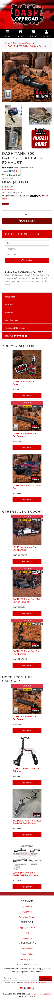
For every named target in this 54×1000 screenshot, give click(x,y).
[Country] (27, 248)
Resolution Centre (27, 917)
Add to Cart (27, 220)
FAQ (27, 933)
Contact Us (27, 938)
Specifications (11, 320)
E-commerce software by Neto (40, 994)
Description (10, 297)
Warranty (9, 304)
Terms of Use (27, 949)
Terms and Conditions (15, 328)
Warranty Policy (27, 959)
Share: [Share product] (10, 171)
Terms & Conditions (30, 982)
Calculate (26, 260)
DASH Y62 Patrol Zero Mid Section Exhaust (26, 600)
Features (9, 312)
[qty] (27, 243)
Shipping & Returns (27, 927)
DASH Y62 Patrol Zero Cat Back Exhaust (26, 652)
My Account (27, 906)
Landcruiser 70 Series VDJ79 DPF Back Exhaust (26, 874)
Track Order (27, 912)
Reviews (16, 336)
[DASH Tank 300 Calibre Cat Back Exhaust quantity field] (27, 213)
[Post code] (27, 254)
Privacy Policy (27, 954)
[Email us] (21, 988)
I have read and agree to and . (27, 982)
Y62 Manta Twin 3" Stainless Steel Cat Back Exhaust (27, 822)
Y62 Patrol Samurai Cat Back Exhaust (24, 548)
